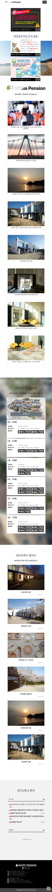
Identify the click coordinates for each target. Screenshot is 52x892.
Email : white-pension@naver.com (17, 875)
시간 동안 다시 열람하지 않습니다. (21, 79)
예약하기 (26, 414)
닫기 (38, 79)
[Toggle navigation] (44, 2)
